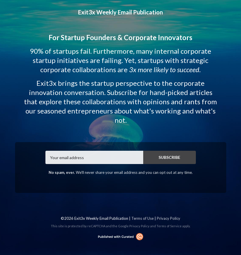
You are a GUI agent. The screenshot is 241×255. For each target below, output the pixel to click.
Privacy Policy (168, 218)
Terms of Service (169, 226)
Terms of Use (142, 218)
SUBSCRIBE (169, 157)
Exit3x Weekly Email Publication (120, 12)
